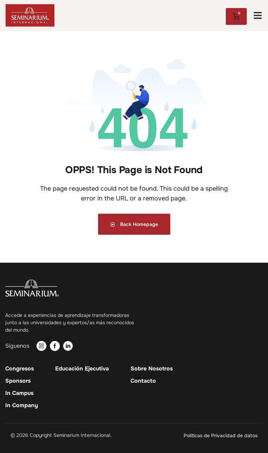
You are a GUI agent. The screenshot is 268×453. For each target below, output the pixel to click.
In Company (21, 405)
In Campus (19, 393)
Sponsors (18, 380)
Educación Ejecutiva (82, 368)
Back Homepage (134, 224)
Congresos (19, 368)
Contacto (143, 380)
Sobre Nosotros (152, 368)
